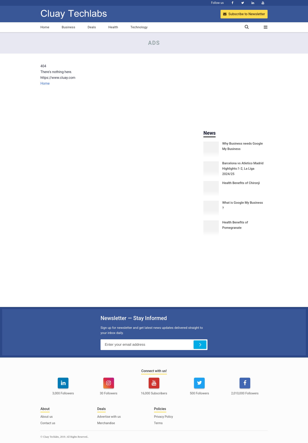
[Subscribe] (200, 344)
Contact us (47, 423)
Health (113, 27)
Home (44, 27)
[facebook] (244, 389)
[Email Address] (154, 344)
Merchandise (106, 423)
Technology (139, 27)
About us (46, 417)
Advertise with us (109, 417)
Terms (158, 423)
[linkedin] (63, 389)
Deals (92, 27)
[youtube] (154, 389)
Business (68, 27)
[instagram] (108, 389)
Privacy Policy (163, 417)
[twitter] (199, 389)
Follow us (217, 2)
